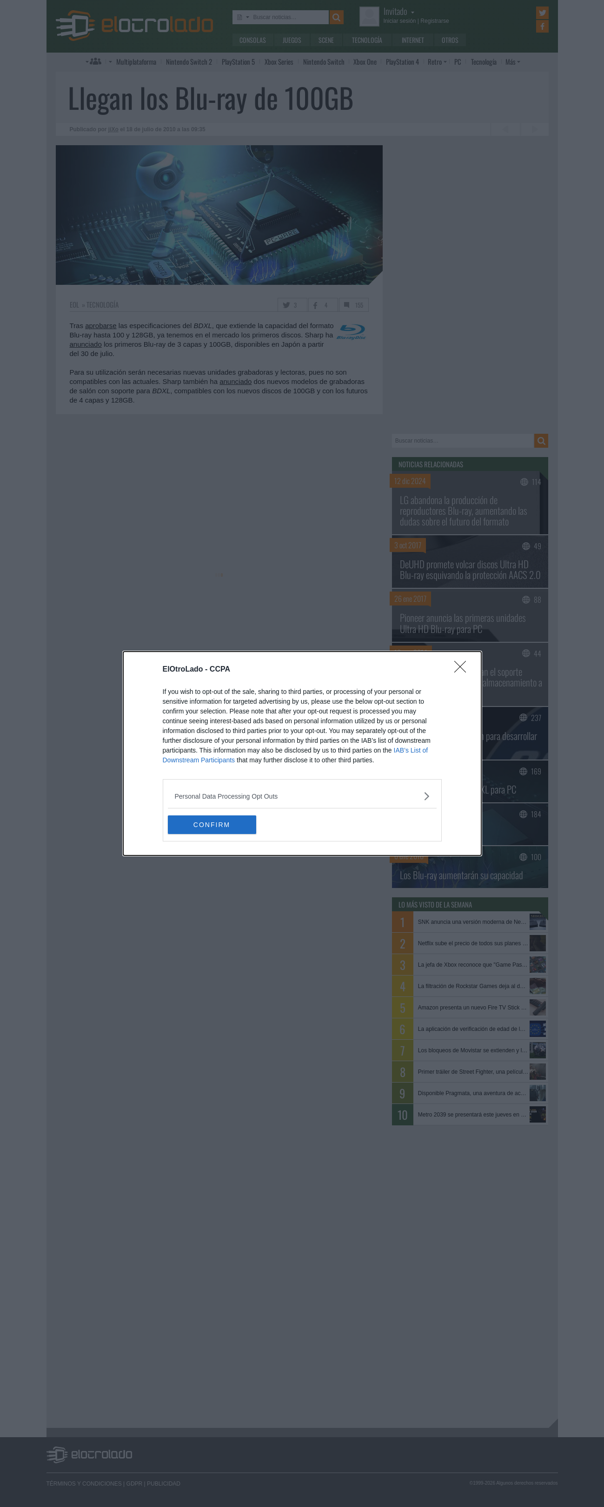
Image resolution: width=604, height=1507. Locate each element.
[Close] (463, 670)
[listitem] (302, 796)
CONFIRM (211, 824)
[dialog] (302, 753)
